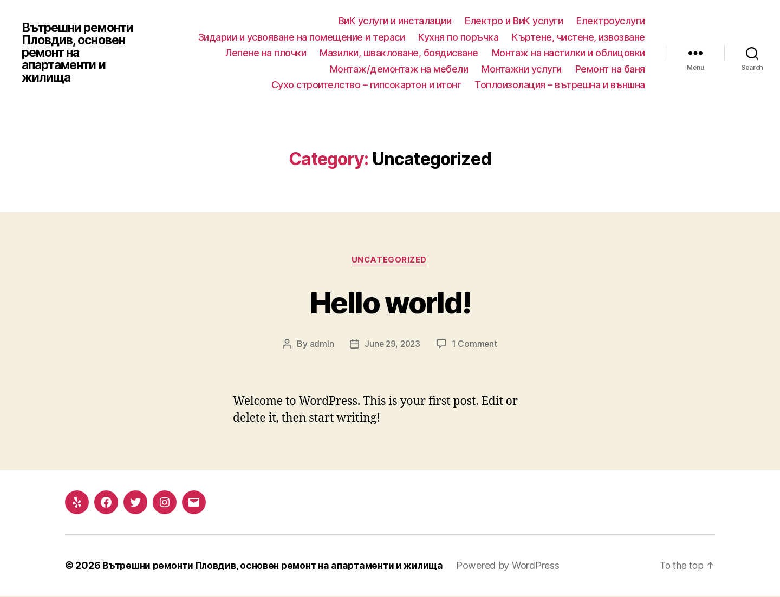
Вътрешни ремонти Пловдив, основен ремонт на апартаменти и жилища (81, 53)
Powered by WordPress (523, 566)
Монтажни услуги (522, 69)
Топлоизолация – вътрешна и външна (559, 84)
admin (320, 344)
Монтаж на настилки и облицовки (568, 52)
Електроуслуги (610, 21)
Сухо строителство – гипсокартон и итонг (366, 84)
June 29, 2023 (392, 344)
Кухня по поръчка (458, 37)
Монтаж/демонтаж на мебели (399, 69)
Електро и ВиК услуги (514, 21)
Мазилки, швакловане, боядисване (399, 52)
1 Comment (476, 344)
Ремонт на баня (610, 69)
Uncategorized (390, 260)
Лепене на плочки (265, 52)
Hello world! (390, 302)
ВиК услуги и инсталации (395, 21)
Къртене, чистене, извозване (578, 37)
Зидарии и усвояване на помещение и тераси (301, 37)
